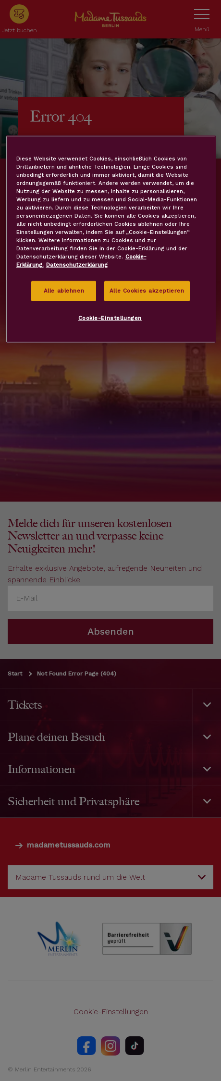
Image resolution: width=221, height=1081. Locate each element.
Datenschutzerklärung (77, 264)
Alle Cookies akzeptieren (147, 290)
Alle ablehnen (64, 290)
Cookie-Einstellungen (110, 318)
